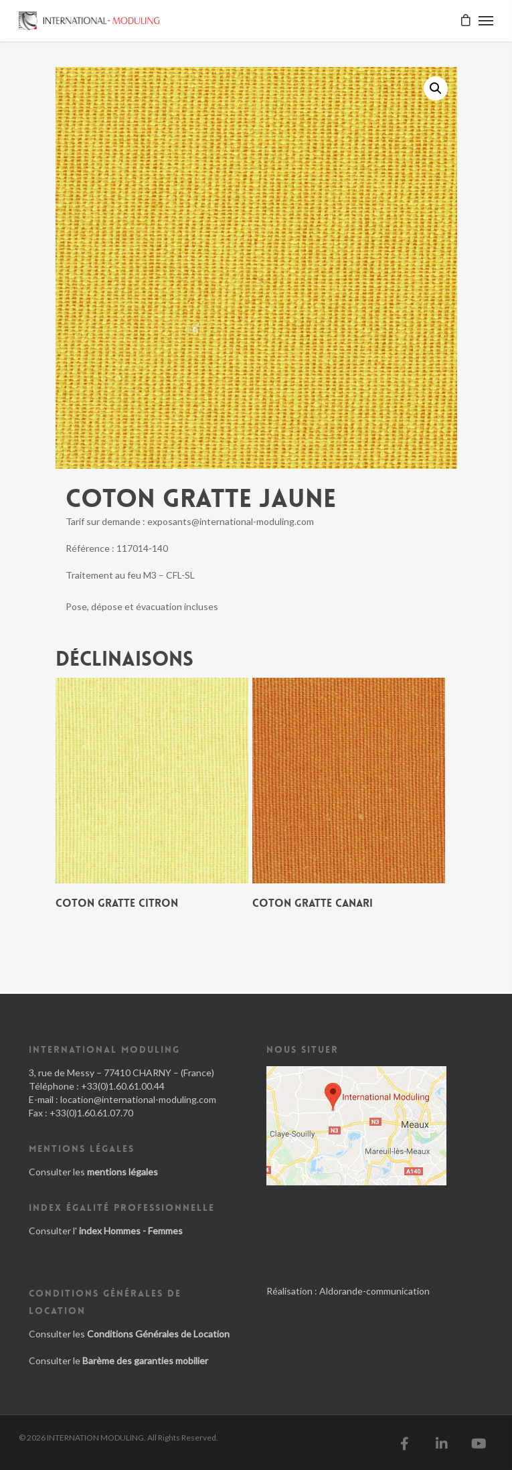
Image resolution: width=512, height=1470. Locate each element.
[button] (436, 88)
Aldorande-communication (374, 1291)
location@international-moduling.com (138, 1099)
